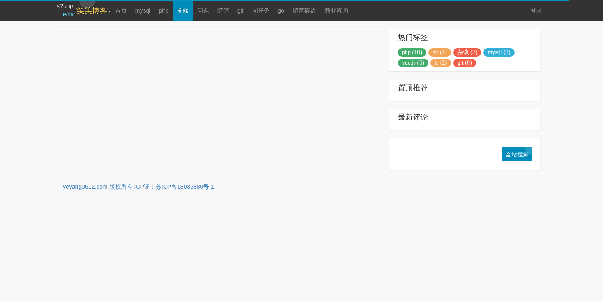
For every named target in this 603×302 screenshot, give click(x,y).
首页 (121, 10)
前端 (183, 10)
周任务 (261, 10)
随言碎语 (304, 10)
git (240, 10)
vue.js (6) (413, 63)
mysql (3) (498, 52)
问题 (203, 10)
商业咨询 (336, 10)
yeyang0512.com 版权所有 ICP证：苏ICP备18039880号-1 (138, 186)
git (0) (464, 63)
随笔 (223, 10)
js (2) (441, 63)
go (281, 10)
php (163, 10)
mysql (143, 10)
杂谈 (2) (467, 52)
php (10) (412, 52)
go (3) (440, 52)
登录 (536, 10)
